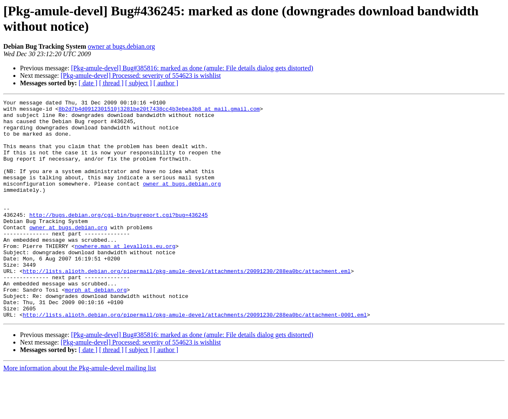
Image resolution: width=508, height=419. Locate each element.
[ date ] (88, 83)
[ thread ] (111, 83)
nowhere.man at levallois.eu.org (125, 276)
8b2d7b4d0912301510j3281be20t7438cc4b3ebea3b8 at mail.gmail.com (159, 111)
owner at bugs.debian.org (121, 46)
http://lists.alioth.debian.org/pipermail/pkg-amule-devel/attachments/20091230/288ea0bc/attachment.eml (187, 306)
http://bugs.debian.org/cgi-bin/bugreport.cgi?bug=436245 (118, 238)
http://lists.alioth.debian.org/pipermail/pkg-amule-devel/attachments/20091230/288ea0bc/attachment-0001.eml (195, 358)
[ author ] (166, 83)
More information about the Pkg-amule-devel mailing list (79, 411)
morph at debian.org (95, 328)
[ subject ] (138, 83)
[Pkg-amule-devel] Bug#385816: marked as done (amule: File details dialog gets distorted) (192, 68)
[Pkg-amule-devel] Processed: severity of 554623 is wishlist (141, 75)
